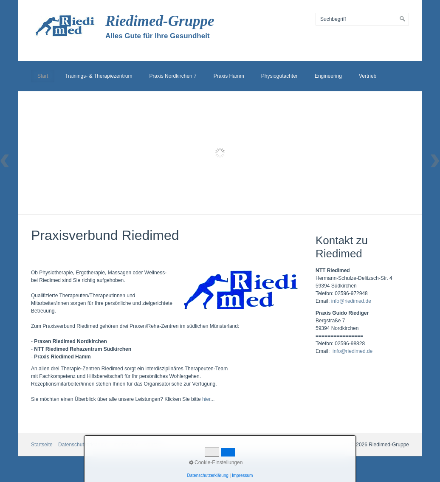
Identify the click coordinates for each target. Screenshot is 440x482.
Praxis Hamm (229, 76)
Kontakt (153, 445)
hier (206, 399)
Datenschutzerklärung (83, 445)
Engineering (328, 76)
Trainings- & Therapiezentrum (98, 76)
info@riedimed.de (351, 301)
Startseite (42, 445)
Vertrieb (367, 76)
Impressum (125, 445)
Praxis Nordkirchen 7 (172, 76)
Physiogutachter (279, 76)
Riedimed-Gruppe (159, 21)
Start (42, 76)
